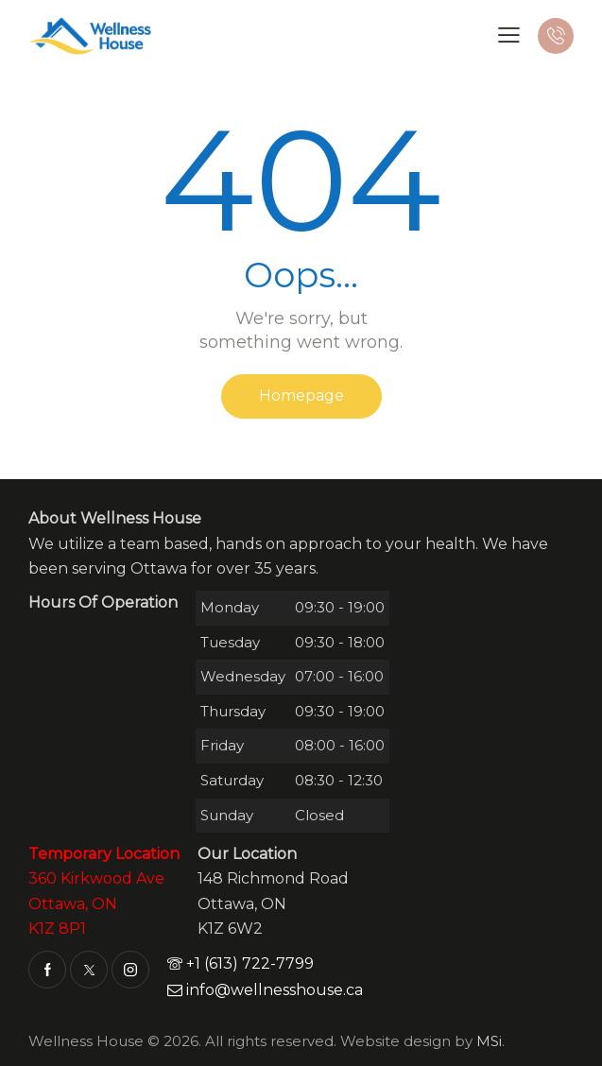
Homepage (301, 395)
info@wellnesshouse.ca (265, 990)
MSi (489, 1041)
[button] (509, 34)
